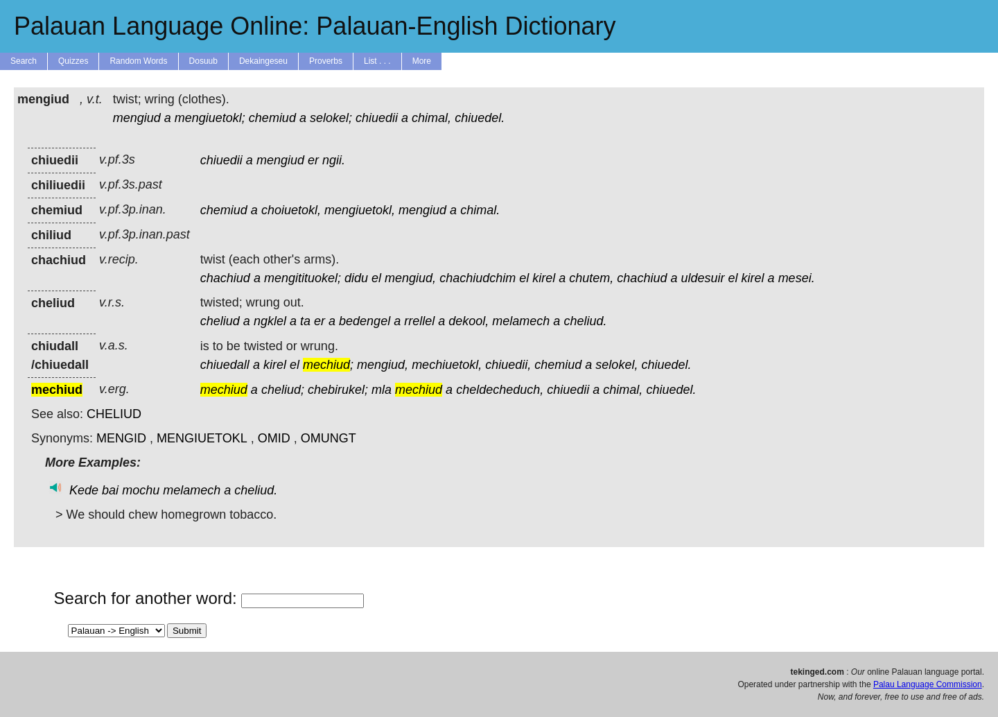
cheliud (220, 321)
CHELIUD (114, 414)
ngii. (333, 160)
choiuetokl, (291, 210)
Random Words (138, 61)
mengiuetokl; (210, 118)
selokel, (616, 365)
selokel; (331, 118)
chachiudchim (477, 278)
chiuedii (377, 118)
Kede (83, 490)
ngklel (270, 321)
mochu (140, 490)
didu (356, 278)
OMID (274, 438)
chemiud (272, 118)
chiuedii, (508, 365)
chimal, (431, 118)
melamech (521, 321)
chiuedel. (480, 118)
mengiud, (410, 278)
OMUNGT (328, 438)
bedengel (364, 321)
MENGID (121, 438)
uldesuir (702, 278)
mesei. (796, 278)
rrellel (419, 321)
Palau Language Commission (927, 684)
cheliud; (282, 390)
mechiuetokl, (447, 365)
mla (381, 390)
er (313, 160)
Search (23, 61)
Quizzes (73, 61)
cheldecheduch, (499, 390)
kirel (543, 278)
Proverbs (325, 61)
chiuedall (225, 365)
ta (305, 321)
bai (110, 490)
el (376, 278)
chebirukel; (338, 390)
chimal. (480, 210)
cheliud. (584, 321)
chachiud (225, 278)
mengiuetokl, (359, 210)
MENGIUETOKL (202, 438)
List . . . (377, 61)
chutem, (591, 278)
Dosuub (203, 61)
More (421, 61)
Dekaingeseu (263, 61)
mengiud (137, 118)
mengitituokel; (302, 278)
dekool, (468, 321)
